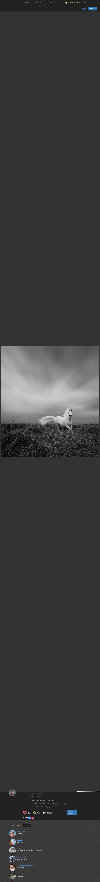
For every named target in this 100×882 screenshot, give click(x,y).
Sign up (92, 8)
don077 (19, 840)
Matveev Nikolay (22, 831)
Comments (16, 825)
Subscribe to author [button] (72, 812)
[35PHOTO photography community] (12, 3)
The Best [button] (50, 3)
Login (84, 8)
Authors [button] (38, 3)
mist (44, 803)
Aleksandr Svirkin (22, 857)
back (39, 803)
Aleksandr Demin (22, 874)
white (34, 803)
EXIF (27, 825)
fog (48, 803)
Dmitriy (19, 848)
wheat (53, 803)
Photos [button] (28, 3)
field (58, 803)
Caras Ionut (35, 797)
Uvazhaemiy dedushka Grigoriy (26, 865)
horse (63, 803)
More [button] (59, 3)
